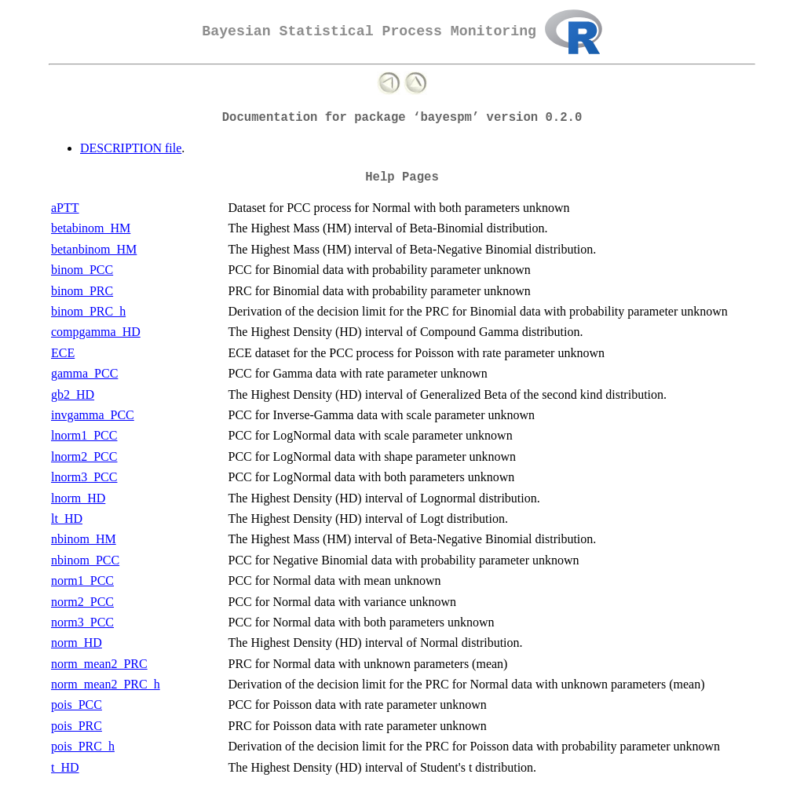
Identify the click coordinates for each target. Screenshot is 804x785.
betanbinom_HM (94, 249)
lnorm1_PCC (84, 435)
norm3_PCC (82, 622)
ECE (63, 353)
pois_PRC (76, 725)
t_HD (65, 767)
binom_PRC (82, 291)
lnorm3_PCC (84, 477)
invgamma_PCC (92, 415)
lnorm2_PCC (84, 456)
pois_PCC (76, 704)
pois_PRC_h (83, 746)
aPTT (65, 207)
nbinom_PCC (85, 560)
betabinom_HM (90, 228)
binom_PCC (82, 269)
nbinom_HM (83, 539)
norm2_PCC (82, 601)
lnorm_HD (78, 498)
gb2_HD (72, 394)
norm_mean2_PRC (99, 663)
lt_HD (66, 518)
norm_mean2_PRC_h (105, 684)
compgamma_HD (96, 331)
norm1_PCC (82, 580)
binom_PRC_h (88, 311)
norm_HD (76, 642)
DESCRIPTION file (130, 148)
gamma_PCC (84, 373)
